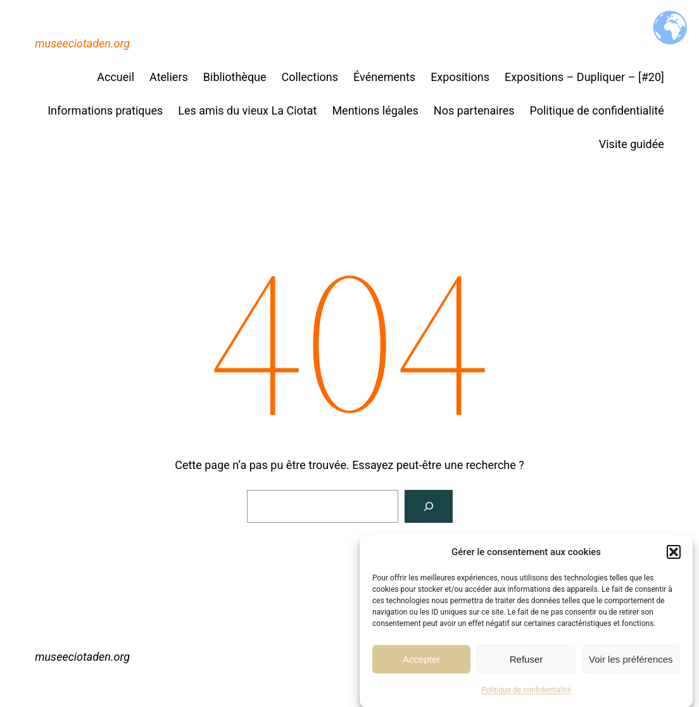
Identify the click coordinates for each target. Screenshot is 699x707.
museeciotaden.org (82, 43)
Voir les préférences (631, 661)
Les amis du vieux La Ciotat (247, 110)
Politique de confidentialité (526, 693)
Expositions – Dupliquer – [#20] (584, 77)
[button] (673, 555)
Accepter (421, 661)
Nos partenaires (474, 110)
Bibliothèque (235, 77)
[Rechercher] (429, 506)
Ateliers (168, 77)
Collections (310, 77)
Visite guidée (631, 144)
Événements (384, 77)
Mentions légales (375, 110)
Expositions (460, 77)
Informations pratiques (105, 110)
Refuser (526, 661)
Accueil (115, 77)
